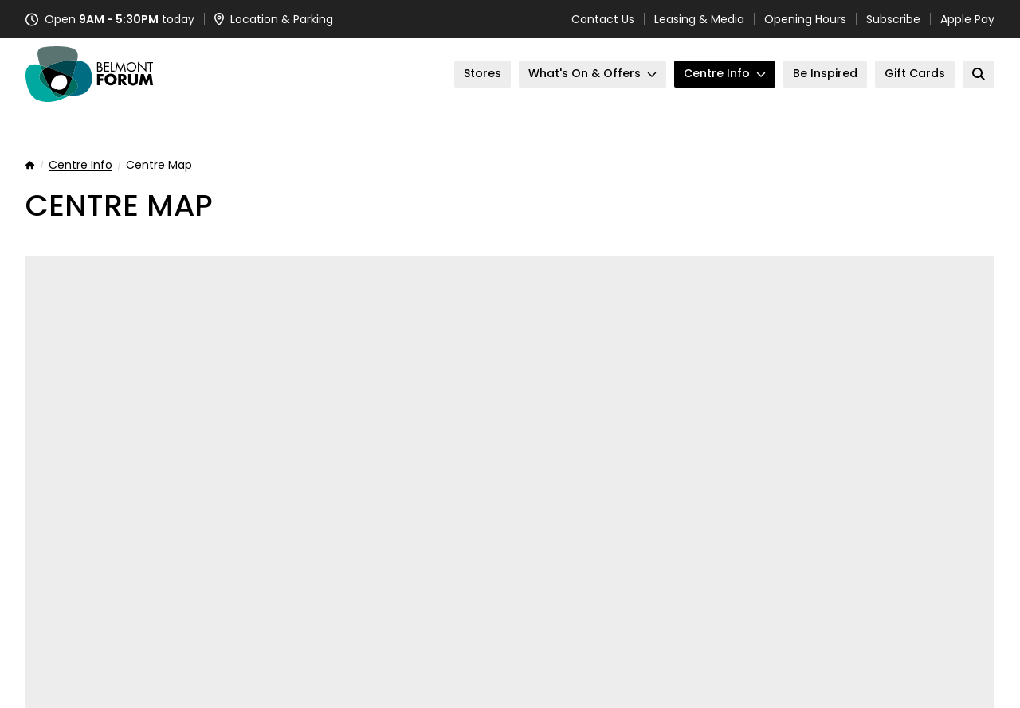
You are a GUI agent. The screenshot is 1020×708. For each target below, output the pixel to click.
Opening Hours (805, 19)
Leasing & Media (699, 19)
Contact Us (602, 19)
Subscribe (893, 19)
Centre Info (80, 165)
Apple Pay (967, 19)
